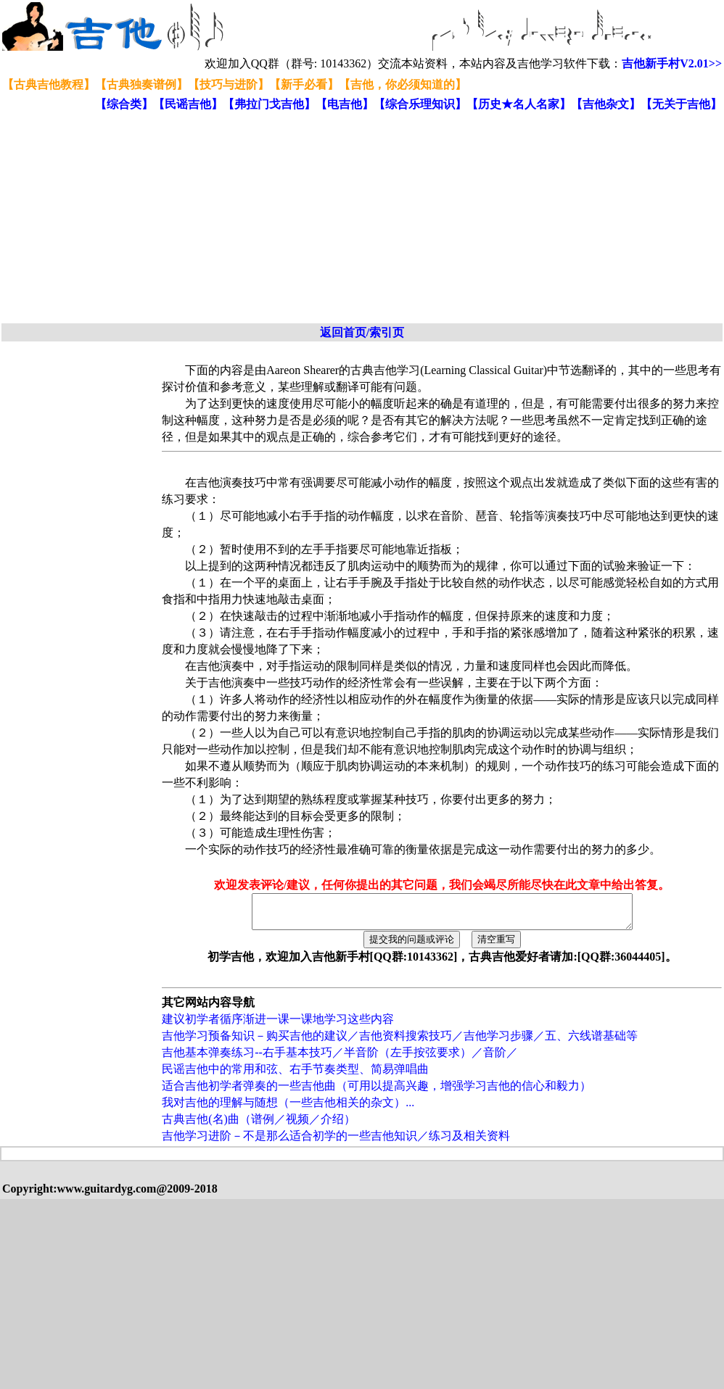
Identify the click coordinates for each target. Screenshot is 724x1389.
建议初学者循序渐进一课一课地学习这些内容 (278, 1025)
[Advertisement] (279, 218)
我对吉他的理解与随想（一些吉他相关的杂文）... (288, 1109)
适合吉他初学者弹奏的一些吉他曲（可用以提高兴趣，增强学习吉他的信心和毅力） (376, 1092)
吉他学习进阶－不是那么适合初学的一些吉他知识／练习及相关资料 (336, 1142)
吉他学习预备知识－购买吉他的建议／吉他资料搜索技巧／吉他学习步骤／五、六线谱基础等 (400, 1042)
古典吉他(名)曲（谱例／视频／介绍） (258, 1125)
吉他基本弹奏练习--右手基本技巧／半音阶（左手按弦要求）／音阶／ (340, 1059)
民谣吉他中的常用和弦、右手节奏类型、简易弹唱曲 (295, 1075)
